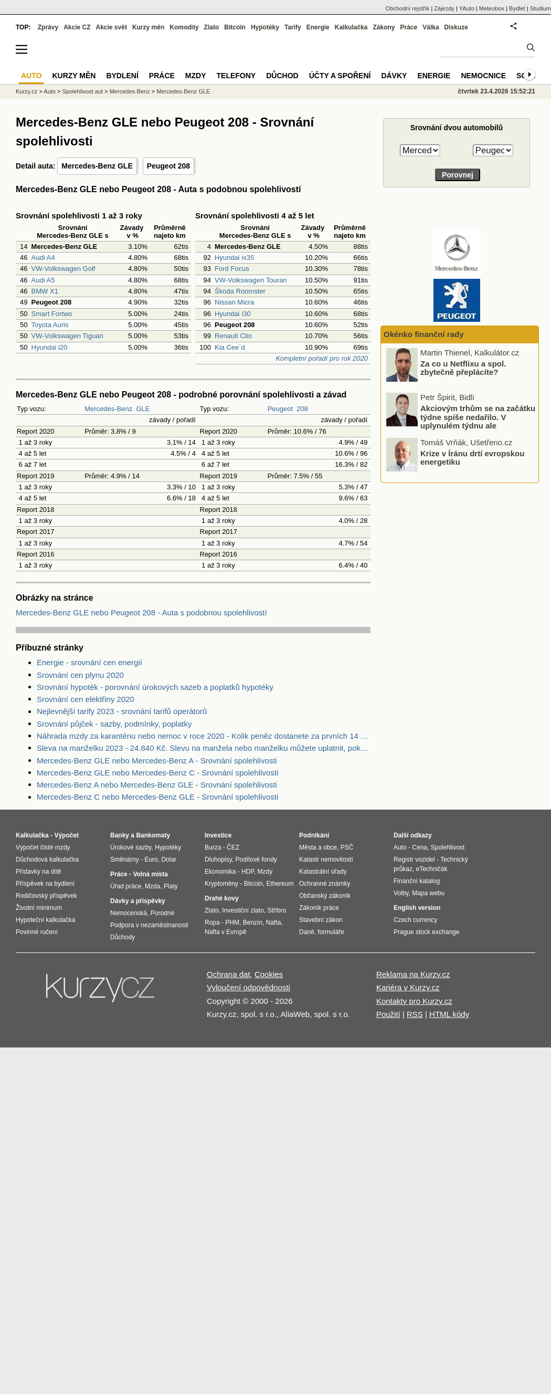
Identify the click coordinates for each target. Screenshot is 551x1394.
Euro (150, 859)
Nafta (273, 922)
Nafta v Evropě (225, 932)
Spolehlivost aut (82, 91)
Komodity (183, 27)
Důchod (282, 75)
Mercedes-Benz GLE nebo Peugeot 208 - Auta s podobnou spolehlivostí (141, 612)
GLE (143, 409)
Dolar (168, 859)
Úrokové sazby (130, 847)
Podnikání (314, 835)
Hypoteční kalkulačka (45, 920)
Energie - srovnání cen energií (89, 662)
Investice (218, 835)
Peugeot (280, 409)
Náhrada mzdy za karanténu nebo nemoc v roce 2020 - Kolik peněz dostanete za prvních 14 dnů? (203, 735)
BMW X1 (44, 291)
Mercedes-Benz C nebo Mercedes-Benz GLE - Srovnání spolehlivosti (157, 796)
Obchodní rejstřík (408, 8)
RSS (415, 1014)
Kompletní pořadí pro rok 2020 (322, 358)
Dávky (394, 75)
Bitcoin (235, 27)
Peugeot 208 (168, 166)
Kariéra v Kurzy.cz (408, 987)
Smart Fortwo (51, 314)
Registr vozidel (414, 859)
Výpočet (66, 835)
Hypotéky (265, 27)
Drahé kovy (222, 898)
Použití (388, 1014)
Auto (50, 91)
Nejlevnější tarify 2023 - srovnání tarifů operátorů (122, 711)
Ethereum (279, 883)
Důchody (122, 937)
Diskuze (456, 27)
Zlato (211, 27)
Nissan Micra (234, 302)
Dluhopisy (218, 859)
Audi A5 (43, 280)
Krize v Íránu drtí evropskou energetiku (472, 457)
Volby (401, 893)
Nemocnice (483, 75)
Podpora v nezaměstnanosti (149, 925)
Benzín (252, 922)
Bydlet (517, 8)
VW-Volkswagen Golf (63, 268)
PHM (232, 922)
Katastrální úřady (323, 871)
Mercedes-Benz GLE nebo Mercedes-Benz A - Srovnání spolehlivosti (157, 760)
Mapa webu (428, 893)
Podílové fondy (256, 859)
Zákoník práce (319, 907)
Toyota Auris (50, 325)
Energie (318, 27)
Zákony (384, 27)
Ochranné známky (324, 883)
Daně (306, 932)
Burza (213, 847)
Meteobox (491, 8)
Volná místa (150, 874)
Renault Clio (233, 336)
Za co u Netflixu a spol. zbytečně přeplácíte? (463, 367)
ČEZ (233, 847)
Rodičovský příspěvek (46, 895)
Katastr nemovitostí (326, 859)
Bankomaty (153, 835)
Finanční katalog (417, 881)
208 (302, 409)
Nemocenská (128, 913)
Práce (409, 27)
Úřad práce (125, 886)
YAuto (466, 8)
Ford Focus (232, 268)
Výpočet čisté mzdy (43, 847)
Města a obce (318, 847)
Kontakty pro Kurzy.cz (414, 1001)
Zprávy (48, 27)
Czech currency (415, 920)
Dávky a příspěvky (137, 901)
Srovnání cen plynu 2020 (80, 674)
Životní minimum (39, 907)
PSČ (347, 847)
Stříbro (276, 910)
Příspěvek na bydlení (45, 883)
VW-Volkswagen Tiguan (67, 336)
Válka (430, 27)
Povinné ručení (37, 932)
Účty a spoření (340, 75)
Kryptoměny (221, 883)
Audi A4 (43, 257)
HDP (247, 871)
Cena (419, 847)
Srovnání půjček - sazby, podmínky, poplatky (114, 723)
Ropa (212, 922)
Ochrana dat (228, 974)
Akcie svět (111, 27)
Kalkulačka (351, 27)
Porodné (162, 913)
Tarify (292, 27)
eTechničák (432, 869)
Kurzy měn (148, 27)
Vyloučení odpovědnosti (248, 987)
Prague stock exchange (426, 932)
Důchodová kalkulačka (47, 859)
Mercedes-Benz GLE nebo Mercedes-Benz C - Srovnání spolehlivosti (157, 772)
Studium (540, 8)
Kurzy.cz (26, 91)
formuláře (330, 932)
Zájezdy (444, 8)
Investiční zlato (242, 910)
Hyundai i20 (49, 347)
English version (417, 907)
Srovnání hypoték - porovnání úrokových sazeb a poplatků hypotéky (155, 687)
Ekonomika (220, 871)
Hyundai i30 (233, 314)
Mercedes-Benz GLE (96, 166)
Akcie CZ (76, 27)
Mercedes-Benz (108, 409)
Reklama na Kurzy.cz (413, 974)
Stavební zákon (321, 920)
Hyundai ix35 (234, 257)
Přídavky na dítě (38, 871)
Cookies (269, 974)
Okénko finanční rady (424, 334)
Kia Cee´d (230, 347)
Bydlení (122, 75)
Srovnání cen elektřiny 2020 (85, 699)
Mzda (152, 886)
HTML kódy (449, 1014)
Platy (171, 886)
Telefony (236, 75)
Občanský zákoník (325, 895)
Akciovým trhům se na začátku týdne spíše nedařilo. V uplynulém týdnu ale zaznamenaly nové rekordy (477, 421)
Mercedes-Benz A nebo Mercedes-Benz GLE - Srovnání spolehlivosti (157, 784)
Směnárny (124, 859)
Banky (119, 835)
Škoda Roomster (240, 291)
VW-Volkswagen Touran (251, 280)
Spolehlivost (448, 847)
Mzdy (195, 75)
